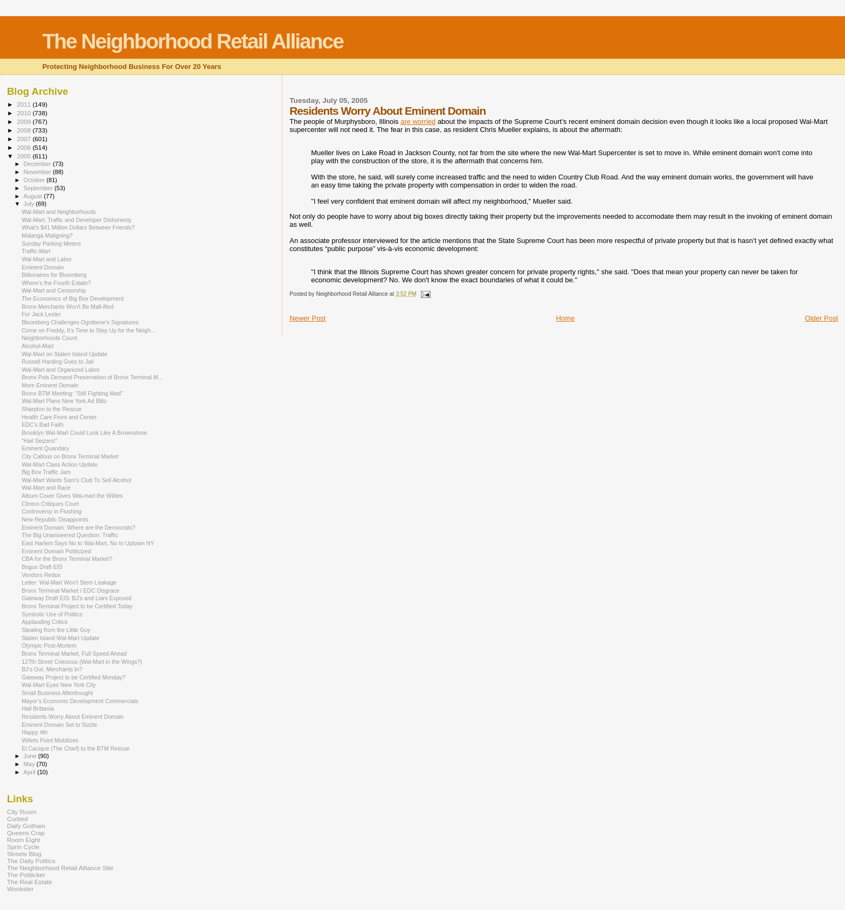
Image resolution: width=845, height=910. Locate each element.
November (38, 172)
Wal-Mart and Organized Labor (61, 369)
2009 (24, 121)
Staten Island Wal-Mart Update (60, 638)
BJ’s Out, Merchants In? (52, 669)
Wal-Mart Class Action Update (60, 464)
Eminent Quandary (45, 448)
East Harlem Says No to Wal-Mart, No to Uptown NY (88, 543)
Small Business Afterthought (57, 693)
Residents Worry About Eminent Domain (72, 716)
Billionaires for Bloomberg (54, 275)
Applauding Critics (44, 622)
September (39, 188)
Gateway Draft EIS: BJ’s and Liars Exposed (76, 598)
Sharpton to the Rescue (51, 409)
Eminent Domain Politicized (56, 551)
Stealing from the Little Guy (56, 630)
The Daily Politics (31, 860)
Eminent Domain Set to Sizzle (59, 724)
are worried (417, 121)
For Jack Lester (41, 314)
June (31, 756)
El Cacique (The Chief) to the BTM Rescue (75, 748)
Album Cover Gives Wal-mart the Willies (72, 495)
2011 (24, 104)
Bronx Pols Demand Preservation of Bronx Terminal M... (92, 377)
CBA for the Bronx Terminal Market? (67, 558)
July (30, 203)
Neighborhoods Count (49, 338)
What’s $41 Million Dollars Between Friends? (78, 227)
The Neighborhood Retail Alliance (192, 41)
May (30, 764)
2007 (24, 138)
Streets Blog (24, 853)
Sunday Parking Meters (51, 243)
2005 (24, 155)
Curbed (17, 818)
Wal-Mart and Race (46, 487)
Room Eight (23, 839)
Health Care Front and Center (59, 417)
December (38, 164)
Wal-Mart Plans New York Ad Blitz (64, 401)
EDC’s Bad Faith (43, 424)
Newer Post (307, 318)
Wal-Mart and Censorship (54, 290)
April (30, 772)
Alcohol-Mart (37, 346)
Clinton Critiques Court (50, 504)
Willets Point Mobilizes (50, 740)
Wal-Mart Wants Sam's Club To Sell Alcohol (76, 480)
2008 (24, 130)
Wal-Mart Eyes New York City (59, 685)
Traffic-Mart (36, 251)
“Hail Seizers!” (39, 440)
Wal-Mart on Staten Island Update (64, 354)
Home (565, 318)
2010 (24, 112)
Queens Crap (26, 832)
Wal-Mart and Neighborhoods (59, 212)
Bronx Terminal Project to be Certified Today (77, 606)
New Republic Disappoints (55, 519)
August (34, 196)
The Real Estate (29, 881)
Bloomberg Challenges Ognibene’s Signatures (80, 322)
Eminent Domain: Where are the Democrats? (78, 527)
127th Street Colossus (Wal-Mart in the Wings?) (82, 661)
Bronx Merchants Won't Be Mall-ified (68, 306)
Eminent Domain (43, 267)
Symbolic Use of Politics (52, 614)
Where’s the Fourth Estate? (56, 283)
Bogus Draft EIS (42, 567)
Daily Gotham (26, 825)
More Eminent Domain (50, 385)
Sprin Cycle (23, 846)
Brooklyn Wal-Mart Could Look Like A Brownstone (84, 432)
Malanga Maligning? (47, 235)
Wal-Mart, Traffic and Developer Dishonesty (76, 220)
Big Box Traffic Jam (46, 472)
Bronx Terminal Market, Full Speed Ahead (74, 653)
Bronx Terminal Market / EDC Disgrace (70, 590)
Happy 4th (34, 732)
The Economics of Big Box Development (72, 298)
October (35, 180)
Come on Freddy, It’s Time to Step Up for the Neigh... (88, 330)
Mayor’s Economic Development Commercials (80, 701)
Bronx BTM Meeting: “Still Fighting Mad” (72, 393)
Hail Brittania (38, 708)
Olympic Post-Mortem (49, 645)
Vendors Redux (41, 575)
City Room (22, 811)
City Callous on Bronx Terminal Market (70, 456)
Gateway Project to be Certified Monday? (74, 677)
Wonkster (20, 888)
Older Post (821, 318)
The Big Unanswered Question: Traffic (70, 535)
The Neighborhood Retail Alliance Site (60, 867)
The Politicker (26, 874)
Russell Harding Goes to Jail (57, 361)
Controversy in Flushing (51, 511)
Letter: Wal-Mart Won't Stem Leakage (69, 582)
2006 (24, 147)
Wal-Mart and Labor (47, 259)
